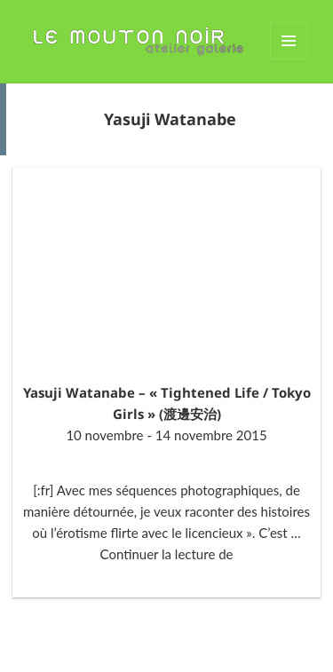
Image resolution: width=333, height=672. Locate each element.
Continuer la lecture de (167, 554)
